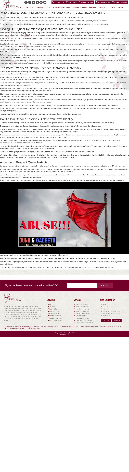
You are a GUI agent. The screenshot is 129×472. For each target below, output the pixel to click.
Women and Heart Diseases (84, 7)
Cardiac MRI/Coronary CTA (84, 322)
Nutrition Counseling (82, 309)
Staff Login (106, 320)
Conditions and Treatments (111, 311)
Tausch (71, 333)
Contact (102, 7)
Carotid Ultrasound (55, 316)
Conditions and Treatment (58, 7)
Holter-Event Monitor (82, 318)
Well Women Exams (82, 307)
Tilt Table (52, 307)
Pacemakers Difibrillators (84, 320)
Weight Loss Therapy (82, 311)
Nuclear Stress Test (55, 318)
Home (104, 304)
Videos (112, 7)
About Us (30, 7)
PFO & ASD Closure (55, 320)
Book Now (71, 2)
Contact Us (106, 316)
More (120, 7)
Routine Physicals (81, 316)
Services (40, 7)
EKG (50, 304)
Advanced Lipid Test (82, 304)
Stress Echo (53, 309)
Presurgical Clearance (83, 313)
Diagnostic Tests (54, 311)
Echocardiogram (54, 313)
